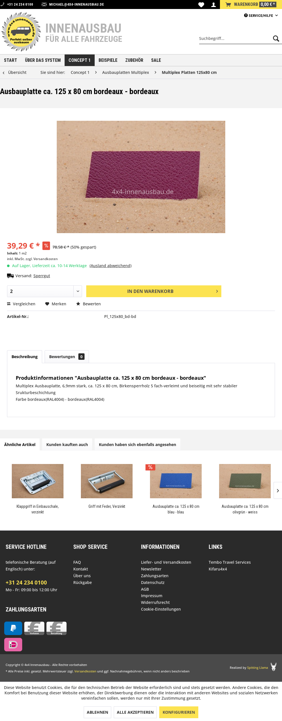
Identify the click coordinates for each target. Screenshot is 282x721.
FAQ (77, 562)
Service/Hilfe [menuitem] (259, 15)
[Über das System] (43, 60)
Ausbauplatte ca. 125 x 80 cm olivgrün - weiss (245, 509)
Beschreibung (25, 356)
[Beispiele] (108, 60)
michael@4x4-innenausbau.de (76, 4)
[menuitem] (201, 4)
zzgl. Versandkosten (42, 258)
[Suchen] (276, 38)
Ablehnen (97, 712)
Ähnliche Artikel (19, 444)
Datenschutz (153, 582)
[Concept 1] (80, 60)
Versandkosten (85, 671)
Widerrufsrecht (155, 602)
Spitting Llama (257, 667)
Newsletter (151, 569)
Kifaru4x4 (218, 569)
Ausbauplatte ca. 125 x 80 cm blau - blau (176, 509)
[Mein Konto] (213, 4)
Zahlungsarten (155, 575)
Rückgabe (82, 582)
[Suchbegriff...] (240, 38)
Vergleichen (21, 303)
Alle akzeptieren (135, 712)
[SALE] (156, 60)
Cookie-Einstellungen (161, 609)
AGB (145, 589)
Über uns (82, 575)
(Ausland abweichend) (110, 265)
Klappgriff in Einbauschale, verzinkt (38, 509)
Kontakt (80, 569)
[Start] (10, 60)
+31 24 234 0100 (26, 582)
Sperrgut (41, 275)
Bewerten (88, 303)
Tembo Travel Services (230, 562)
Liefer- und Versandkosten (166, 562)
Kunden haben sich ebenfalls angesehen (137, 444)
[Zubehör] (134, 60)
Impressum (151, 595)
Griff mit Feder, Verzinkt (106, 506)
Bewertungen (67, 356)
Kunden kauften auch (67, 444)
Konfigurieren (179, 712)
